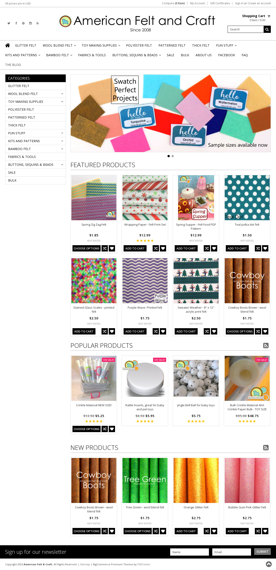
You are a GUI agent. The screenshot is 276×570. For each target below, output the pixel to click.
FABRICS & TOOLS (92, 55)
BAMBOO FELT (59, 56)
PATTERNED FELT (172, 45)
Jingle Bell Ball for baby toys (196, 405)
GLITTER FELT (25, 45)
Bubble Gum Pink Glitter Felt (247, 507)
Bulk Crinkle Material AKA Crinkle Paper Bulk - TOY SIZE (247, 407)
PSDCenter (143, 564)
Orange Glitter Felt (196, 507)
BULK (185, 55)
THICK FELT (201, 45)
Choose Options (87, 248)
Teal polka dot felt (247, 224)
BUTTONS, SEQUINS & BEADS (136, 56)
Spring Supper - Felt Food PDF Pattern (196, 226)
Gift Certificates (220, 3)
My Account (197, 3)
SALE (170, 55)
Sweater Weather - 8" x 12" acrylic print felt (196, 309)
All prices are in (18, 3)
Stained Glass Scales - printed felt (93, 309)
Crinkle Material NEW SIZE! (94, 405)
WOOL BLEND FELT (59, 46)
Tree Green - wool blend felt (145, 507)
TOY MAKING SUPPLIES (101, 46)
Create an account (259, 3)
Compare (173, 3)
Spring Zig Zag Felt (93, 224)
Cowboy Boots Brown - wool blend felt (247, 309)
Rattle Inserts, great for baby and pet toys (144, 407)
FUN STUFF (226, 46)
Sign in (239, 3)
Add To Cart (135, 248)
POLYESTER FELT (139, 45)
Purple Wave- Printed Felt (145, 307)
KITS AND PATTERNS (22, 56)
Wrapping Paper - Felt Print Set (145, 224)
